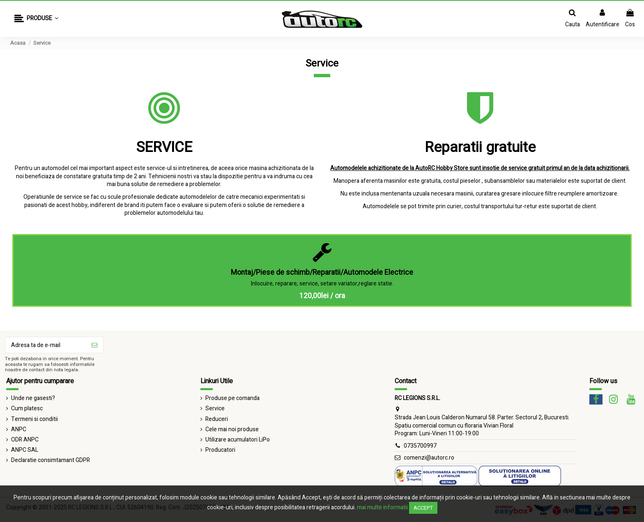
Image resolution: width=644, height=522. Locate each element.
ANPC (18, 429)
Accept (423, 508)
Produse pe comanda (232, 398)
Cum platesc (27, 409)
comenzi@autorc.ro (429, 457)
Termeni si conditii (34, 419)
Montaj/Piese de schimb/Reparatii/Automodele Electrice (322, 272)
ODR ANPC (25, 440)
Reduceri (216, 419)
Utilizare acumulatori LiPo (237, 440)
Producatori (220, 450)
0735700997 (420, 446)
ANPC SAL (24, 450)
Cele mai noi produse (232, 429)
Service (215, 409)
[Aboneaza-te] (94, 345)
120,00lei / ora (322, 296)
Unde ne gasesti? (33, 398)
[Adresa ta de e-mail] (45, 345)
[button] (36, 19)
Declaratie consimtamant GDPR (50, 460)
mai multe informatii (382, 507)
